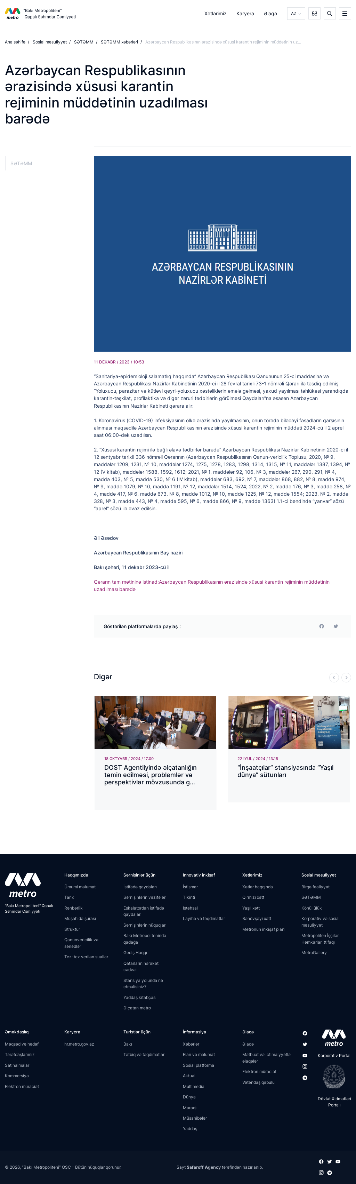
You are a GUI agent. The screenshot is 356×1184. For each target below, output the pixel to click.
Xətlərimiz (215, 13)
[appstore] (332, 1038)
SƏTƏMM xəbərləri (119, 42)
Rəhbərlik (73, 908)
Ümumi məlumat (80, 886)
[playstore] (332, 1076)
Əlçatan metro (137, 1007)
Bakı (127, 1044)
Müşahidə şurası (80, 918)
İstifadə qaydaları (140, 886)
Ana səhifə (15, 42)
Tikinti (189, 897)
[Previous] (334, 677)
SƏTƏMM (84, 42)
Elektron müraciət (22, 1086)
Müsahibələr (195, 1118)
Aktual (189, 1075)
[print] (335, 626)
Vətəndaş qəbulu (258, 1082)
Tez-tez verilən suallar (86, 956)
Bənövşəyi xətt (256, 918)
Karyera (245, 13)
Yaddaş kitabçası (139, 997)
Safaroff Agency (204, 1166)
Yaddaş (190, 1128)
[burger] (345, 13)
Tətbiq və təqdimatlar (143, 1054)
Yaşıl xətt (251, 908)
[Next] (346, 677)
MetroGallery (314, 952)
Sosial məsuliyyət (50, 42)
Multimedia (193, 1086)
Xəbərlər (191, 1044)
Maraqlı (190, 1107)
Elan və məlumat (199, 1054)
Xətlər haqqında (257, 886)
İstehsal (190, 908)
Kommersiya (17, 1075)
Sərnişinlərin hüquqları (145, 925)
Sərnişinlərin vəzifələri (145, 897)
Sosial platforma (198, 1065)
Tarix (69, 897)
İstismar (190, 886)
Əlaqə (270, 13)
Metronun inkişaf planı (263, 929)
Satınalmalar (17, 1065)
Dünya (189, 1096)
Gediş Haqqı (135, 952)
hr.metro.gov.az (79, 1044)
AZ (294, 13)
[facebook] (321, 626)
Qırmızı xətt (253, 897)
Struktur (72, 929)
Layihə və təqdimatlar (204, 918)
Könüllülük (311, 908)
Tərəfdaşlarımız (20, 1054)
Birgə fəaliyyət (315, 886)
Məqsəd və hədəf (22, 1044)
